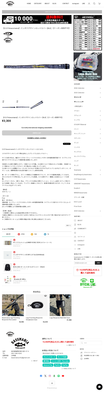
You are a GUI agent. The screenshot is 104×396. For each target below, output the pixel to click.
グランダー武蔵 (79, 197)
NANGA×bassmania (80, 193)
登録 (98, 263)
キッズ (76, 165)
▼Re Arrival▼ (78, 102)
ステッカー (77, 138)
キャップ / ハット (80, 133)
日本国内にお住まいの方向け (36, 138)
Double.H (77, 188)
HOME (29, 3)
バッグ (76, 161)
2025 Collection (79, 92)
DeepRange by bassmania (83, 174)
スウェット (77, 115)
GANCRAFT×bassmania (82, 183)
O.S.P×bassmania (80, 179)
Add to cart (37, 133)
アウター (77, 111)
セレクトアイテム (80, 156)
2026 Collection (79, 88)
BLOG (54, 3)
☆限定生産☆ (78, 106)
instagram (75, 3)
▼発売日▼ (77, 97)
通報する (68, 225)
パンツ (76, 129)
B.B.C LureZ (78, 202)
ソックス (77, 147)
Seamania (77, 170)
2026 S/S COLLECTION (52, 12)
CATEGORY (38, 3)
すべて (8, 234)
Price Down (78, 206)
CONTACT (65, 3)
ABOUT (47, 3)
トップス (77, 120)
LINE (83, 3)
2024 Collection (79, 211)
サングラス (77, 152)
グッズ (76, 143)
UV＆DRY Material (80, 124)
